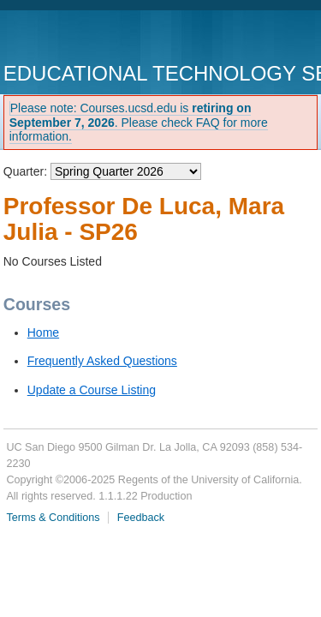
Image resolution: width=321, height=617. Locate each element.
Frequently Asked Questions (102, 361)
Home (43, 332)
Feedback (140, 518)
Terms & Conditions (52, 518)
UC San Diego (101, 38)
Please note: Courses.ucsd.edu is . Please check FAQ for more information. (138, 122)
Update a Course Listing (91, 390)
